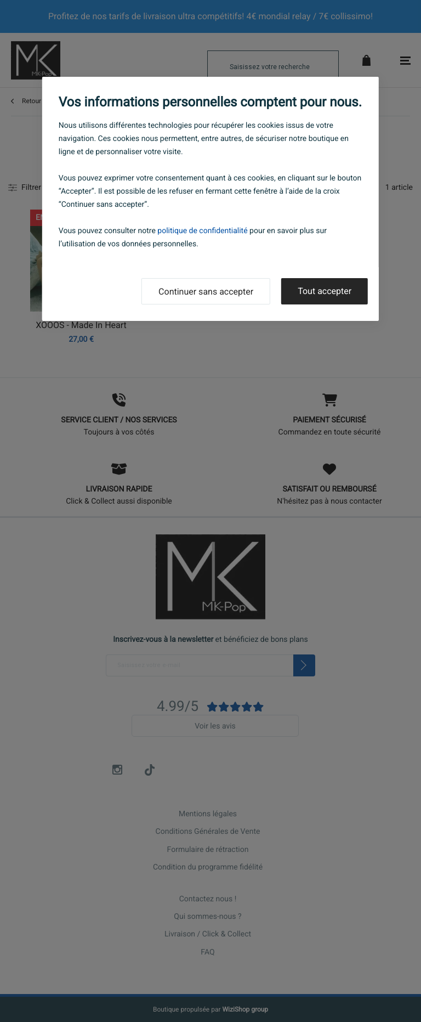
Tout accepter (324, 291)
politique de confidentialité (202, 231)
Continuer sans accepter (205, 291)
